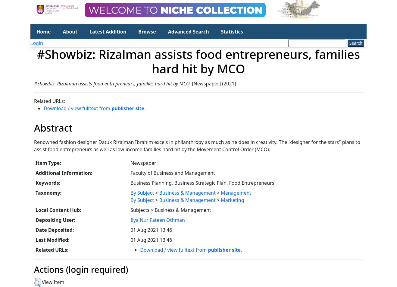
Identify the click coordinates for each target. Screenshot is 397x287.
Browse (147, 31)
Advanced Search (188, 31)
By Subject (142, 193)
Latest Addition (107, 31)
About (70, 31)
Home (43, 31)
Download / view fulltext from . (94, 108)
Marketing (232, 200)
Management (236, 193)
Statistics (232, 31)
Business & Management (187, 193)
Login (36, 43)
